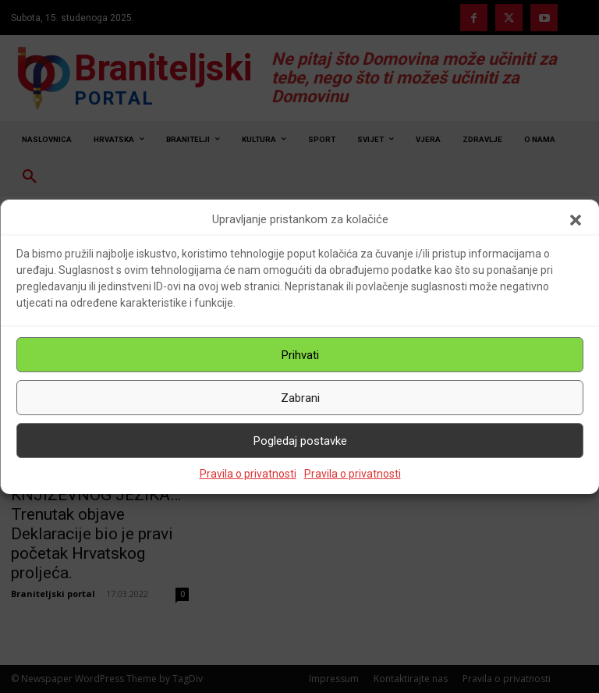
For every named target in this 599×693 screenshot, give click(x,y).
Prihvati (300, 355)
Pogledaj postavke (300, 441)
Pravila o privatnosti (248, 473)
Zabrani (300, 398)
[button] (575, 220)
